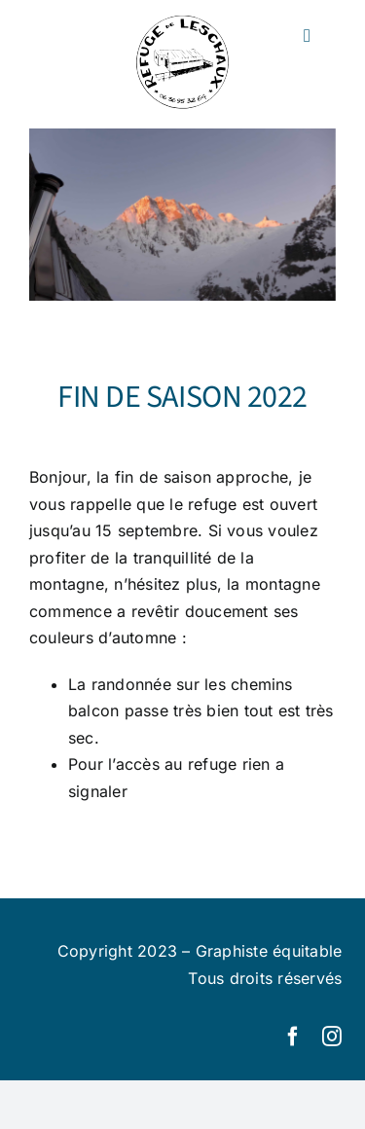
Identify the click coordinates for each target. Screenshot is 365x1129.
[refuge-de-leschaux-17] (182, 214)
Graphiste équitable (269, 951)
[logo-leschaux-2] (182, 22)
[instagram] (332, 1036)
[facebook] (293, 1036)
